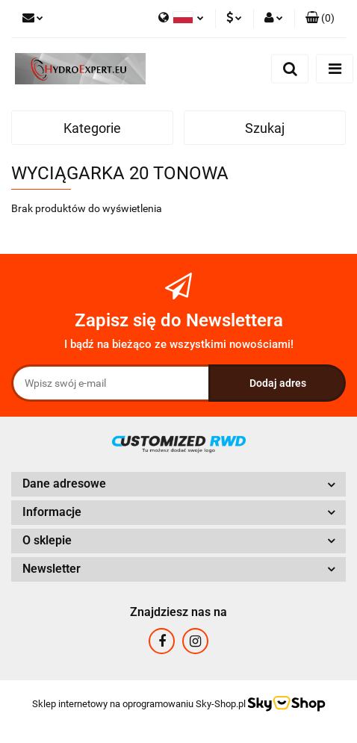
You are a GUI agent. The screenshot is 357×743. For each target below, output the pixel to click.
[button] (320, 18)
